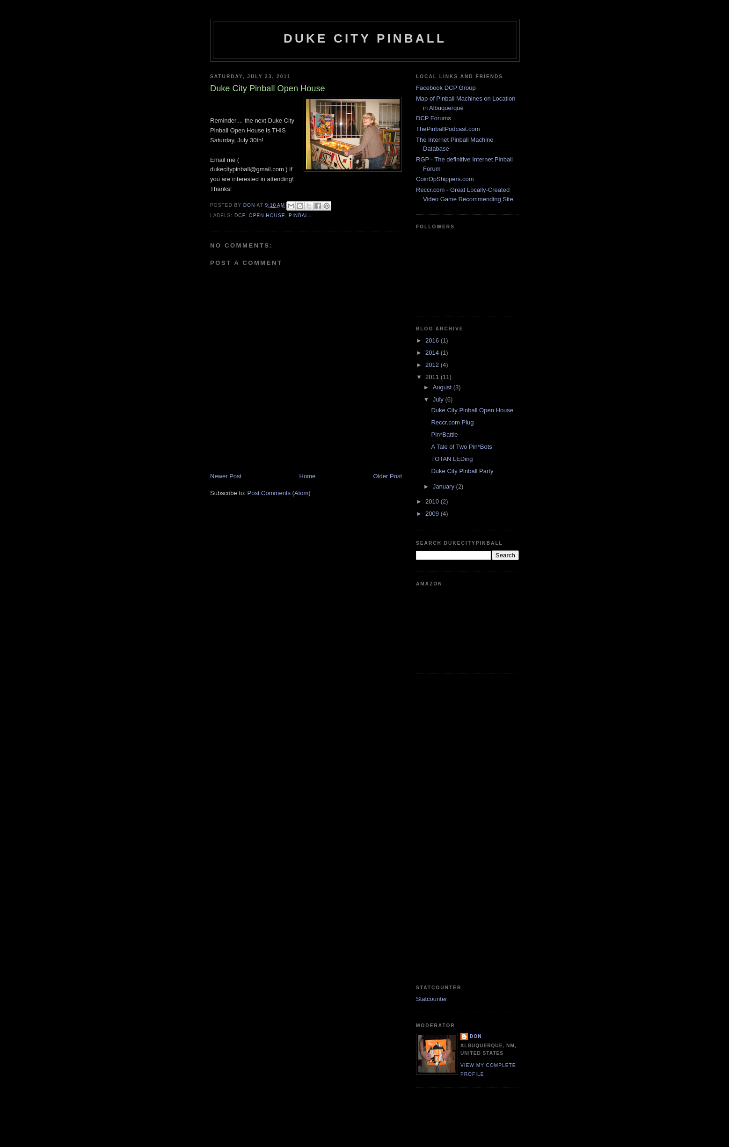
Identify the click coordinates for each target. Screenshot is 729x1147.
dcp (239, 215)
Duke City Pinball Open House (472, 410)
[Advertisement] (453, 822)
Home (307, 476)
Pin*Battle (444, 434)
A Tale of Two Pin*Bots (461, 446)
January (444, 486)
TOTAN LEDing (452, 458)
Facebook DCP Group (446, 87)
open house (267, 215)
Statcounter (431, 998)
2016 (433, 340)
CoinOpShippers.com (445, 179)
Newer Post (225, 476)
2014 (433, 352)
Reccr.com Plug (452, 422)
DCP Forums (433, 118)
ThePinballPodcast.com (448, 128)
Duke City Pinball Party (462, 471)
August (443, 387)
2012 (433, 364)
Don (476, 1036)
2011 (433, 376)
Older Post (387, 476)
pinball (300, 215)
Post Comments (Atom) (279, 493)
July (439, 399)
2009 (433, 513)
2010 (433, 501)
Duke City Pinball (365, 38)
